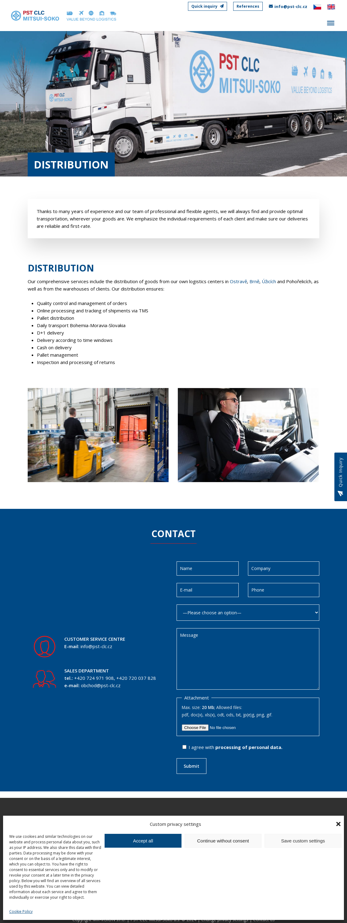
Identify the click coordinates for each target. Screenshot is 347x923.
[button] (338, 824)
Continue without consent (223, 840)
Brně (254, 281)
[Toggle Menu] (330, 23)
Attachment (196, 698)
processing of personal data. (248, 747)
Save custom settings (303, 840)
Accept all (143, 840)
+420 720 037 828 (136, 678)
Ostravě (238, 281)
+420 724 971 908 (94, 678)
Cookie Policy (21, 911)
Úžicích (269, 281)
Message (248, 659)
